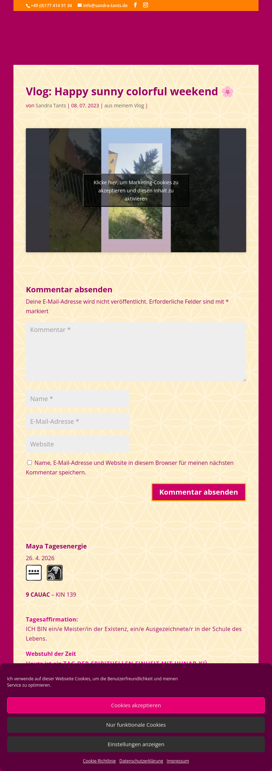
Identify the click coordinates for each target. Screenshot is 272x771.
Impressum (178, 761)
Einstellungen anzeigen (136, 744)
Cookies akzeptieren (136, 705)
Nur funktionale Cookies (136, 724)
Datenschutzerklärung (141, 761)
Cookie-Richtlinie (99, 761)
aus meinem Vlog (124, 105)
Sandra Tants (51, 105)
